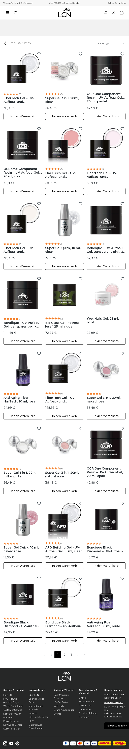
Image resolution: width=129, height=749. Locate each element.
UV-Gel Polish (61, 702)
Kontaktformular (12, 714)
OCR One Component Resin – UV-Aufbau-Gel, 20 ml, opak (105, 472)
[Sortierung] (110, 44)
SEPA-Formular (11, 728)
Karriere (33, 713)
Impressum (85, 709)
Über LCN (34, 695)
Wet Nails (59, 706)
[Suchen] (106, 12)
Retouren (84, 717)
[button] (23, 94)
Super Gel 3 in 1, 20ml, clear (62, 100)
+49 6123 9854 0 (113, 702)
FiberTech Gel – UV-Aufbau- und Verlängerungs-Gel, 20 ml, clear (21, 100)
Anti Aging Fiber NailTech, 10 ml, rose (20, 399)
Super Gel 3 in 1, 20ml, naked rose (104, 399)
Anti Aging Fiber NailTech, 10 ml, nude (103, 624)
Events (57, 714)
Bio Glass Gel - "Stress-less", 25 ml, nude (63, 324)
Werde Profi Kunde (13, 706)
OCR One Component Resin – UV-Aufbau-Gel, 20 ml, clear (22, 172)
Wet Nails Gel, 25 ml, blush (103, 320)
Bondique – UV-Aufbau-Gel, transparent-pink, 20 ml (106, 250)
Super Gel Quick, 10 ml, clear (63, 250)
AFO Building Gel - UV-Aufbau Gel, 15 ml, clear (63, 549)
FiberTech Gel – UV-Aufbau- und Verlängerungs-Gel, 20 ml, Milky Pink (104, 175)
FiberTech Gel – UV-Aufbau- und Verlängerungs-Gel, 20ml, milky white (19, 250)
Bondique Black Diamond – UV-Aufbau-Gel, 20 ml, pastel (105, 549)
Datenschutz (85, 705)
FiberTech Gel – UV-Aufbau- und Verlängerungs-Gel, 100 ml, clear (63, 399)
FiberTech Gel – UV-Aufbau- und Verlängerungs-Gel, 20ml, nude (60, 175)
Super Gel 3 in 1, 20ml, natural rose (62, 474)
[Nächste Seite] (78, 654)
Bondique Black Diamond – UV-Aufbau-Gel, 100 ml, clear (63, 624)
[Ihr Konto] (114, 12)
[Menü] (7, 12)
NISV (31, 721)
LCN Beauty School (39, 717)
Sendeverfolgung (88, 713)
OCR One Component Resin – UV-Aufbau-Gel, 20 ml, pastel (105, 97)
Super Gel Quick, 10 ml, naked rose (21, 549)
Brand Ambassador (64, 710)
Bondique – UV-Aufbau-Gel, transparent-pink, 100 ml (22, 324)
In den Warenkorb (22, 116)
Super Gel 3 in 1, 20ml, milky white (20, 474)
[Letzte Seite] (84, 654)
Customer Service (12, 710)
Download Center (12, 725)
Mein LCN (8, 695)
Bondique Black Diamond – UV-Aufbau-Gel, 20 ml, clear (22, 624)
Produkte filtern (17, 43)
